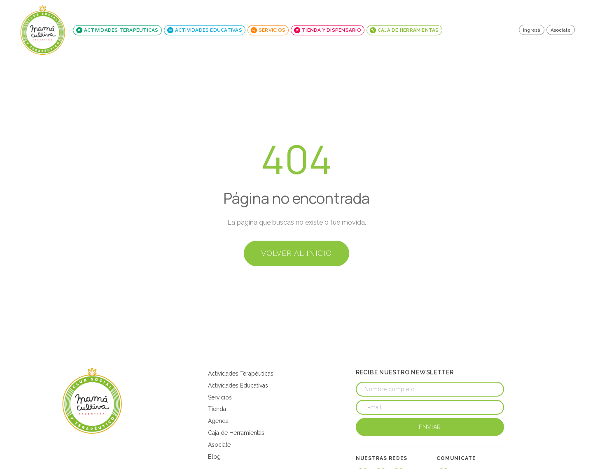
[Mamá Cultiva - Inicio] (43, 30)
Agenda (218, 421)
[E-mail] (430, 407)
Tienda (217, 409)
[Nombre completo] (430, 389)
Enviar (430, 427)
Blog (214, 456)
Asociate (561, 30)
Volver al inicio (296, 253)
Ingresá (531, 30)
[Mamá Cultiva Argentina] (92, 401)
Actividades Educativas (238, 385)
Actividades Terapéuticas (240, 373)
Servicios (220, 397)
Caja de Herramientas (236, 433)
